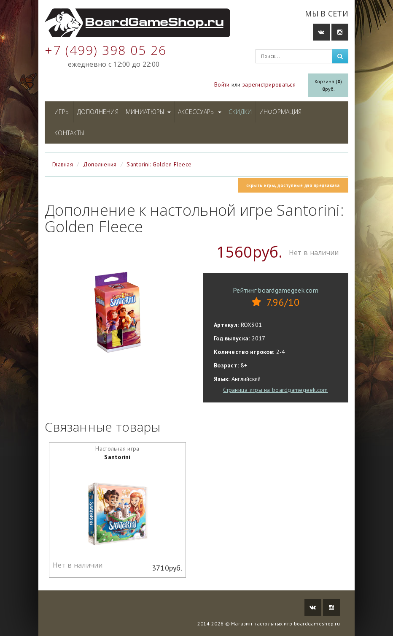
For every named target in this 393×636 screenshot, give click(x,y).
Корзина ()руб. (328, 85)
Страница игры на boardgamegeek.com (275, 390)
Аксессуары (199, 112)
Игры (62, 112)
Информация (280, 112)
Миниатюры (148, 112)
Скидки (240, 112)
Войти (221, 84)
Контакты (69, 133)
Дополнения (97, 112)
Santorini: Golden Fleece (159, 164)
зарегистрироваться (269, 84)
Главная (62, 164)
